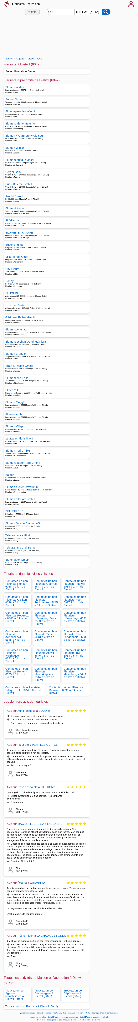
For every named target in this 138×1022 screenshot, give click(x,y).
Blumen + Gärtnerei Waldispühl (25, 136)
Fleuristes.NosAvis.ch (26, 3)
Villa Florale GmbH (17, 257)
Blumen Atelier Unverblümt (22, 487)
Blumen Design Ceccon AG (22, 523)
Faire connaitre (69, 1013)
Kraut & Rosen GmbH (19, 366)
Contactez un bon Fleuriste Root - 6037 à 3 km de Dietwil (75, 601)
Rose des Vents (28, 787)
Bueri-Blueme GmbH (18, 184)
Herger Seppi (13, 172)
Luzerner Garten (15, 305)
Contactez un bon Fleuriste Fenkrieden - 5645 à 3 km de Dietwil (46, 601)
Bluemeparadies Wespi (20, 111)
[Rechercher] (106, 12)
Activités (32, 12)
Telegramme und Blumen (21, 547)
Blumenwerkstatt (16, 329)
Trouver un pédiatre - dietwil (97, 1017)
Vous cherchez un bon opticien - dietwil (69, 1017)
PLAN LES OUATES (45, 744)
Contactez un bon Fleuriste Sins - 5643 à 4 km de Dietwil (45, 635)
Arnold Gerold (14, 196)
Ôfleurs (22, 882)
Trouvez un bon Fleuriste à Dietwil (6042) (31, 1006)
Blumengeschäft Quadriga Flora (25, 341)
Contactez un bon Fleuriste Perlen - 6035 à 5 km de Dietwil (16, 673)
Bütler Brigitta (14, 245)
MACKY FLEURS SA (31, 823)
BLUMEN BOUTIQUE (19, 232)
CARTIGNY (48, 787)
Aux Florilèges (27, 710)
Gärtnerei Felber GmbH (20, 317)
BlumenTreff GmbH (17, 451)
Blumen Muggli (14, 402)
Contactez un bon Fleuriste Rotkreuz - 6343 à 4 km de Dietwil (17, 617)
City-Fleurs (12, 269)
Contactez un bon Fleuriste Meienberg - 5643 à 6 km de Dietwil (75, 673)
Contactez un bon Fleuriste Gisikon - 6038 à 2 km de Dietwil (17, 601)
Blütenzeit (11, 390)
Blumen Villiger (15, 426)
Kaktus (9, 475)
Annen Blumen (14, 99)
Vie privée (80, 1013)
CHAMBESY (38, 882)
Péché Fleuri (26, 935)
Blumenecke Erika (16, 378)
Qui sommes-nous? (27, 1013)
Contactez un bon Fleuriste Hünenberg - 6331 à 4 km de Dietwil (75, 617)
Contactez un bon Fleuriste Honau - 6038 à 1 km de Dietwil (16, 585)
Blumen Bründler (16, 354)
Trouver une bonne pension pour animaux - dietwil (56, 1020)
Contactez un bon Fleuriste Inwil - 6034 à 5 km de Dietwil (75, 654)
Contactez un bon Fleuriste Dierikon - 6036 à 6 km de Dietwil (66, 690)
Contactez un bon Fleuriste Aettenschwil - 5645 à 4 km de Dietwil (16, 637)
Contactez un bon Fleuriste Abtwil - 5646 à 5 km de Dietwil (45, 654)
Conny (9, 281)
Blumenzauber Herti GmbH (22, 463)
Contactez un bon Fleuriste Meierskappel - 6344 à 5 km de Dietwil (45, 674)
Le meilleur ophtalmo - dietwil (41, 1017)
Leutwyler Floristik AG (19, 438)
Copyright (95, 1013)
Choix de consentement (109, 1013)
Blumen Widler (14, 87)
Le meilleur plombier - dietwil (89, 1020)
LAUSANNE (54, 823)
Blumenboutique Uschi (19, 160)
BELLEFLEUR (14, 511)
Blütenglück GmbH (17, 560)
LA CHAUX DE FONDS (51, 935)
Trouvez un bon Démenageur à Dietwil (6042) (44, 993)
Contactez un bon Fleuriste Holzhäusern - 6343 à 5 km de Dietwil (16, 656)
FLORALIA (12, 220)
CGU (88, 1013)
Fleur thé (23, 744)
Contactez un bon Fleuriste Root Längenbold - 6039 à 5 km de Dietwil (75, 635)
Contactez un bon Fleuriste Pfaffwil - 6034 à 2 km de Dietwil (75, 585)
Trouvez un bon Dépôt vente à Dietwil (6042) (73, 993)
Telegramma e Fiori (17, 535)
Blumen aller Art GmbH (20, 499)
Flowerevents (14, 414)
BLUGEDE (12, 293)
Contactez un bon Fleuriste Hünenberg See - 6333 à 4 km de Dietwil (45, 618)
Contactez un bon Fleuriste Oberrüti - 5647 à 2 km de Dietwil (46, 585)
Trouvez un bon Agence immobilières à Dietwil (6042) (15, 994)
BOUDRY (45, 710)
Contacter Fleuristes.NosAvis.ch (49, 1013)
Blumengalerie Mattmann (21, 123)
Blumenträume (14, 208)
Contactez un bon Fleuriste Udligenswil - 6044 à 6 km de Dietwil (23, 690)
